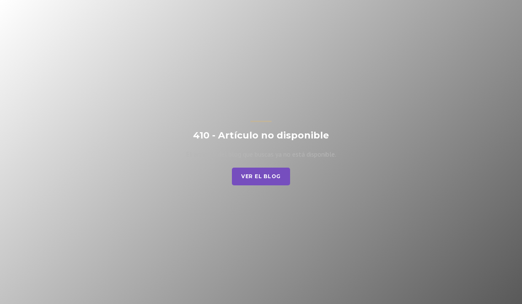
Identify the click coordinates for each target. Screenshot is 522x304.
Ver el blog (261, 176)
